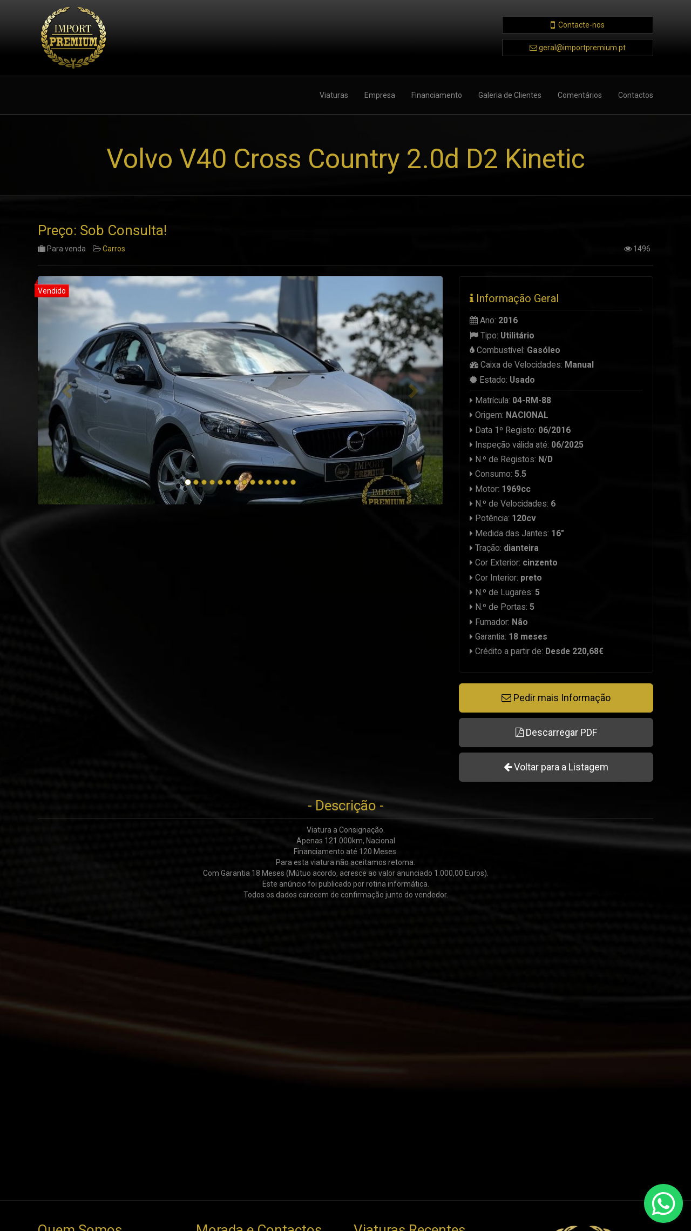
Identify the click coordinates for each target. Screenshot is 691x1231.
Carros (114, 249)
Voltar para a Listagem (556, 767)
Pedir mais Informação (556, 697)
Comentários (580, 95)
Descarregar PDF (556, 732)
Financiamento (436, 95)
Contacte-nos (581, 25)
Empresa (379, 95)
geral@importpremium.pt (582, 47)
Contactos (635, 95)
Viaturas (334, 95)
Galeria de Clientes (509, 95)
